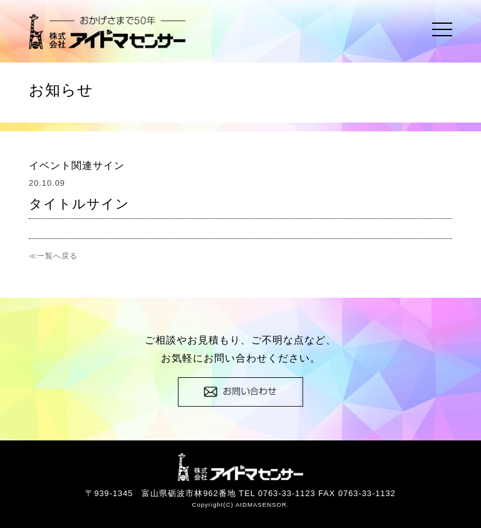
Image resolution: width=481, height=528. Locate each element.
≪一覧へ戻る (53, 255)
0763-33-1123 (287, 493)
